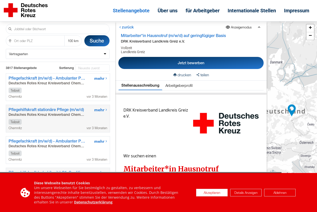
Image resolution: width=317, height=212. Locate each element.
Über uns (168, 11)
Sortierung (66, 68)
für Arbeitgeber (203, 11)
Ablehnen (280, 193)
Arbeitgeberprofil (179, 85)
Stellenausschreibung (140, 85)
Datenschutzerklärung (93, 202)
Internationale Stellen (252, 11)
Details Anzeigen (246, 193)
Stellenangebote (131, 11)
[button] (292, 110)
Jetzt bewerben (191, 63)
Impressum (296, 11)
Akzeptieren (212, 193)
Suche (97, 41)
